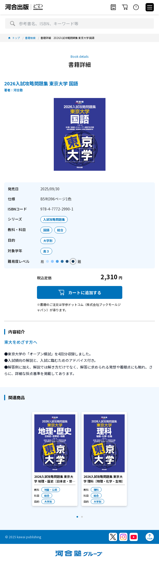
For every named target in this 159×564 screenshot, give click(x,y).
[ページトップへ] (150, 537)
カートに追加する (79, 292)
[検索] (12, 23)
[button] (77, 517)
